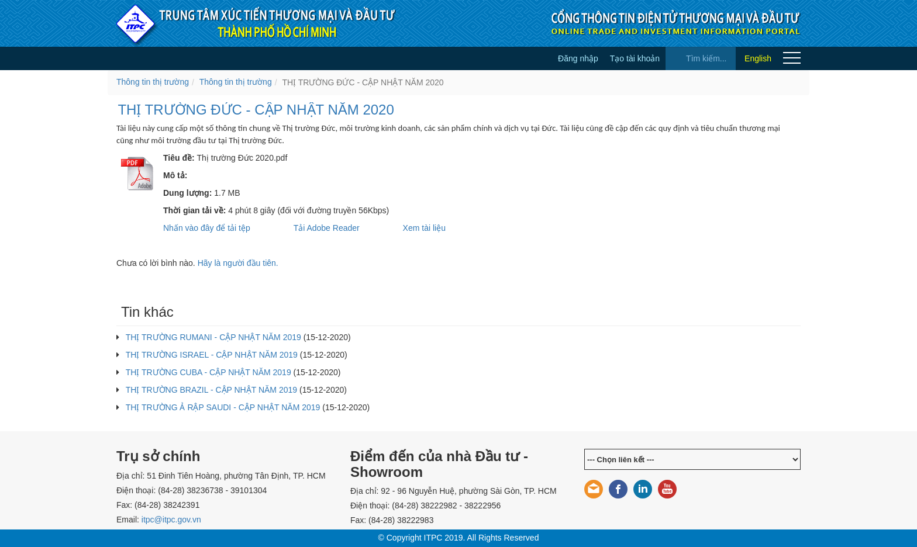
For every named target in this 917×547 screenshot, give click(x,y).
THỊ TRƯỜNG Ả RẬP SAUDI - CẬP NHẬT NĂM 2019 (223, 407)
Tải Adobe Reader (327, 228)
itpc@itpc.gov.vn (171, 519)
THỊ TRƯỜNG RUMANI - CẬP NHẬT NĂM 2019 (213, 337)
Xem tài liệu (424, 228)
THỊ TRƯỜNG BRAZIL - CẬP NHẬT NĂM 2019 (211, 389)
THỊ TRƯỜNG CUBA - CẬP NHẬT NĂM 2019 (208, 372)
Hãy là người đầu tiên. (238, 263)
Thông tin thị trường (152, 81)
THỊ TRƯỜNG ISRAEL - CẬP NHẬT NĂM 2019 (212, 354)
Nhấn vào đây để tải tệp (206, 228)
